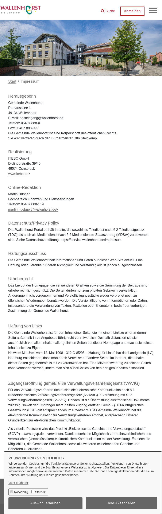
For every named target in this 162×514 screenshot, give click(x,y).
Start (12, 81)
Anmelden (132, 11)
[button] (108, 9)
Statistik (40, 492)
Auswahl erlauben (45, 503)
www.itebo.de (18, 174)
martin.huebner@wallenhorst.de (32, 209)
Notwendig (21, 492)
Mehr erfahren (17, 482)
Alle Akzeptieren (121, 503)
